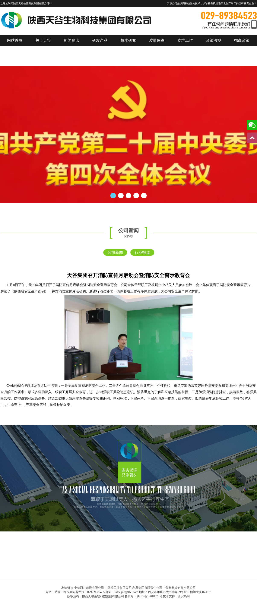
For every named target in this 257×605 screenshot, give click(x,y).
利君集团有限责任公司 (147, 587)
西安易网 (184, 596)
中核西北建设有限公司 (89, 587)
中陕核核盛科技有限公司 (179, 587)
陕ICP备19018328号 (149, 596)
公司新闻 (115, 252)
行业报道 (142, 252)
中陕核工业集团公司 (118, 587)
